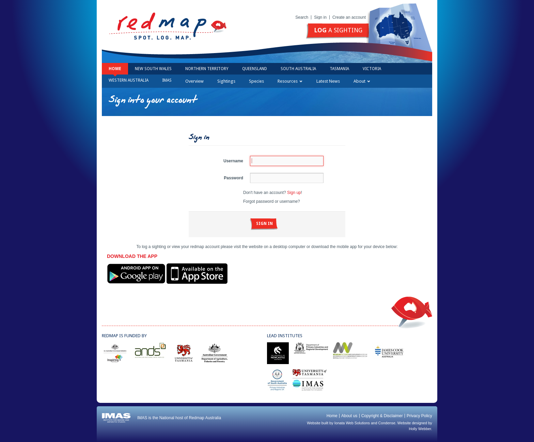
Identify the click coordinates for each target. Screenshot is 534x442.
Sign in (320, 17)
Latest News (328, 81)
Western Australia (128, 80)
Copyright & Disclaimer (382, 415)
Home (115, 68)
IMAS (167, 80)
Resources (290, 81)
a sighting (338, 30)
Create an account (349, 17)
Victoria (372, 68)
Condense (386, 423)
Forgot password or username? (271, 201)
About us (349, 415)
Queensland (254, 68)
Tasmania (339, 68)
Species (256, 81)
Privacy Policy (419, 415)
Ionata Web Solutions (352, 423)
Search (301, 17)
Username (233, 161)
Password (233, 178)
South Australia (298, 68)
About (362, 81)
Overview (194, 81)
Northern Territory (207, 68)
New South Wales (153, 68)
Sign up (294, 192)
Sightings (226, 81)
